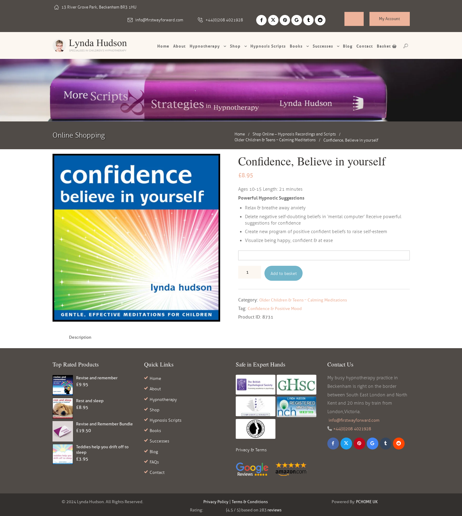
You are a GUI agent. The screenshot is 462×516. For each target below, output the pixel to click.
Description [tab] (81, 337)
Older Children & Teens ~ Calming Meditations (275, 140)
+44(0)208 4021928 (227, 19)
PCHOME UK (367, 499)
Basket (387, 45)
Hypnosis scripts (268, 45)
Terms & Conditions (250, 499)
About (179, 45)
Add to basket (285, 273)
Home (163, 45)
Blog (347, 45)
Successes (323, 45)
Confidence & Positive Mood (277, 309)
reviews (274, 508)
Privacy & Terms (252, 450)
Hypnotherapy (205, 45)
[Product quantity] (249, 271)
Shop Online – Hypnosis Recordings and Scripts (294, 133)
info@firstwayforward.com (162, 19)
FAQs (155, 455)
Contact (364, 45)
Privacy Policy (215, 499)
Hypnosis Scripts (167, 416)
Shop (235, 45)
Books (296, 45)
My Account (389, 19)
